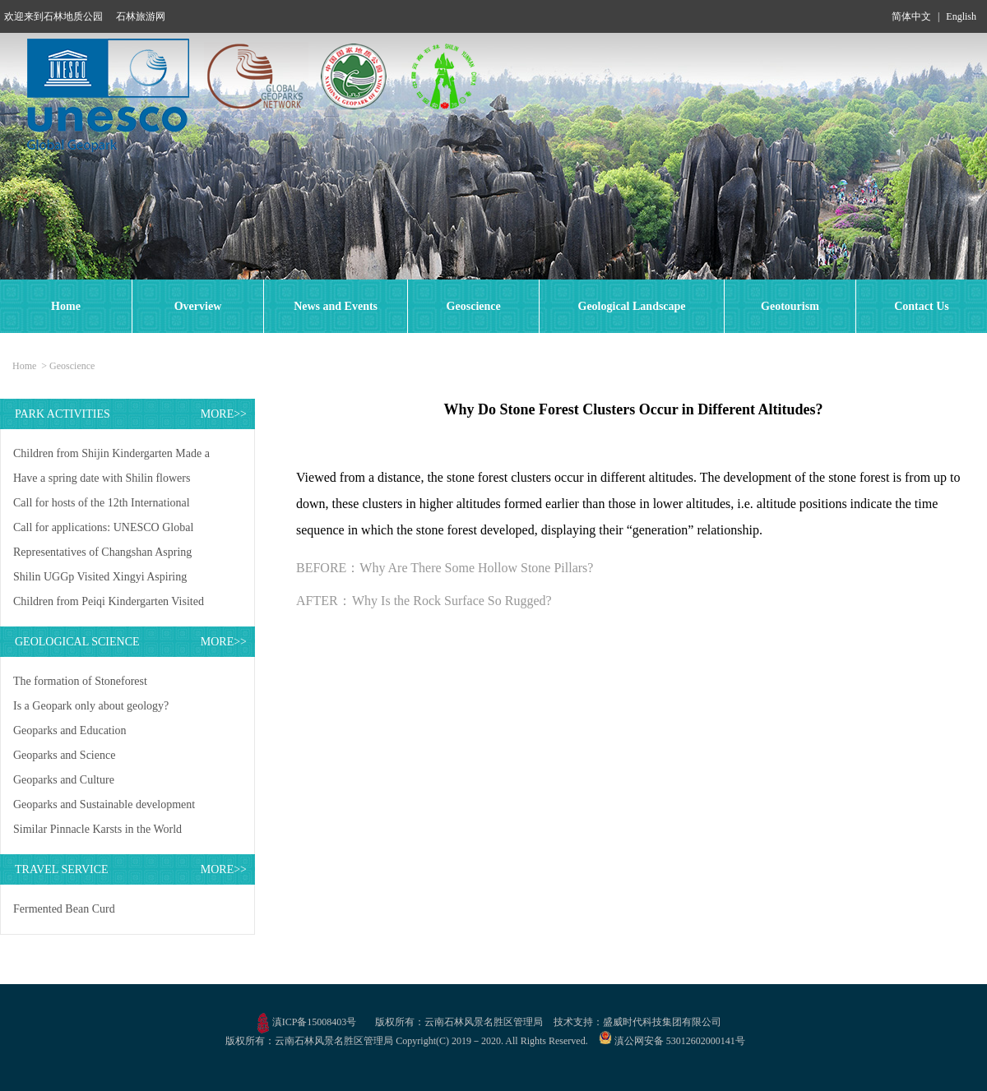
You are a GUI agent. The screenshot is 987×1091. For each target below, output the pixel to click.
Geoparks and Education (70, 730)
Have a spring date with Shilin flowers (101, 478)
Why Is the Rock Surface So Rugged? (452, 601)
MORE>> (224, 414)
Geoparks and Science (64, 755)
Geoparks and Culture (63, 780)
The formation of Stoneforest (80, 681)
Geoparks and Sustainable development (104, 804)
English (961, 16)
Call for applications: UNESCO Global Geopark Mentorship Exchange (103, 530)
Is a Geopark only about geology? (91, 706)
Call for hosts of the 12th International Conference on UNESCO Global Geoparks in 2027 (112, 506)
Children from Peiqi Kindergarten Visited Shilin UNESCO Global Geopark (108, 604)
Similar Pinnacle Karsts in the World (97, 829)
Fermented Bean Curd (64, 909)
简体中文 (911, 16)
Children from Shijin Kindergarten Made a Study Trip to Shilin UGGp (111, 456)
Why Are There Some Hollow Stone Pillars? (476, 568)
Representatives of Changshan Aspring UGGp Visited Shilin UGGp (102, 555)
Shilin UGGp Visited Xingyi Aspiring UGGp (100, 580)
